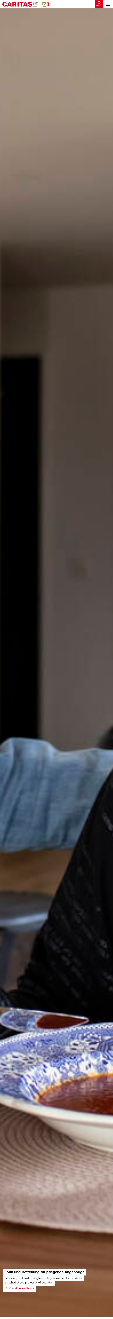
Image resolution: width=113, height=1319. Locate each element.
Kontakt (99, 3)
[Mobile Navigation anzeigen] (108, 4)
